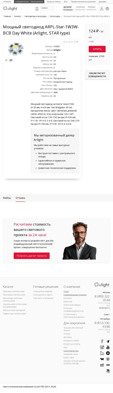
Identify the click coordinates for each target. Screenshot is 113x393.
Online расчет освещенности (97, 75)
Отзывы (20, 197)
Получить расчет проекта (32, 255)
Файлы (7, 197)
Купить (97, 49)
